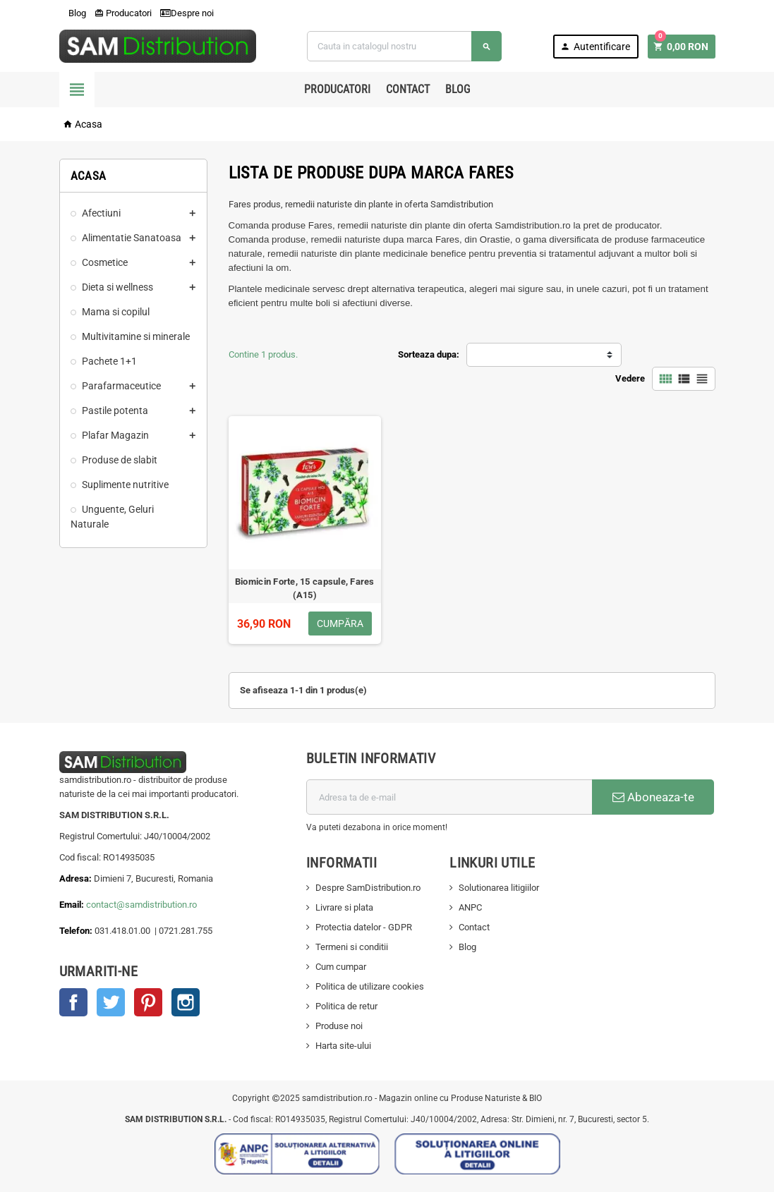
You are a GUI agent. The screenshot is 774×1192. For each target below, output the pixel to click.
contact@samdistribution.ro (141, 904)
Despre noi (187, 13)
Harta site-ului (343, 1045)
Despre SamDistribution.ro (368, 887)
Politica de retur (346, 1006)
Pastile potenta (115, 410)
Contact (408, 89)
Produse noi (339, 1026)
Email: (72, 904)
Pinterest (148, 1002)
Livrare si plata (344, 907)
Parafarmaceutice (121, 385)
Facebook (73, 1002)
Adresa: (76, 878)
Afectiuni (101, 213)
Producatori (123, 13)
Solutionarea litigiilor (499, 887)
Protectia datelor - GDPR (363, 927)
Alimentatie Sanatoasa (131, 237)
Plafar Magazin (115, 435)
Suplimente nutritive (125, 484)
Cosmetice (105, 262)
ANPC (470, 907)
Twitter (111, 1002)
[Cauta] (404, 46)
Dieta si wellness (117, 287)
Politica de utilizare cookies (369, 986)
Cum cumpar (340, 966)
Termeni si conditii (351, 947)
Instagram (185, 1002)
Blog (72, 13)
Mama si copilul (116, 311)
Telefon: (75, 930)
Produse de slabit (119, 460)
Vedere (630, 378)
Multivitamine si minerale (136, 336)
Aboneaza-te (653, 797)
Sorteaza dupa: (428, 354)
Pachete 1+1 (109, 361)
